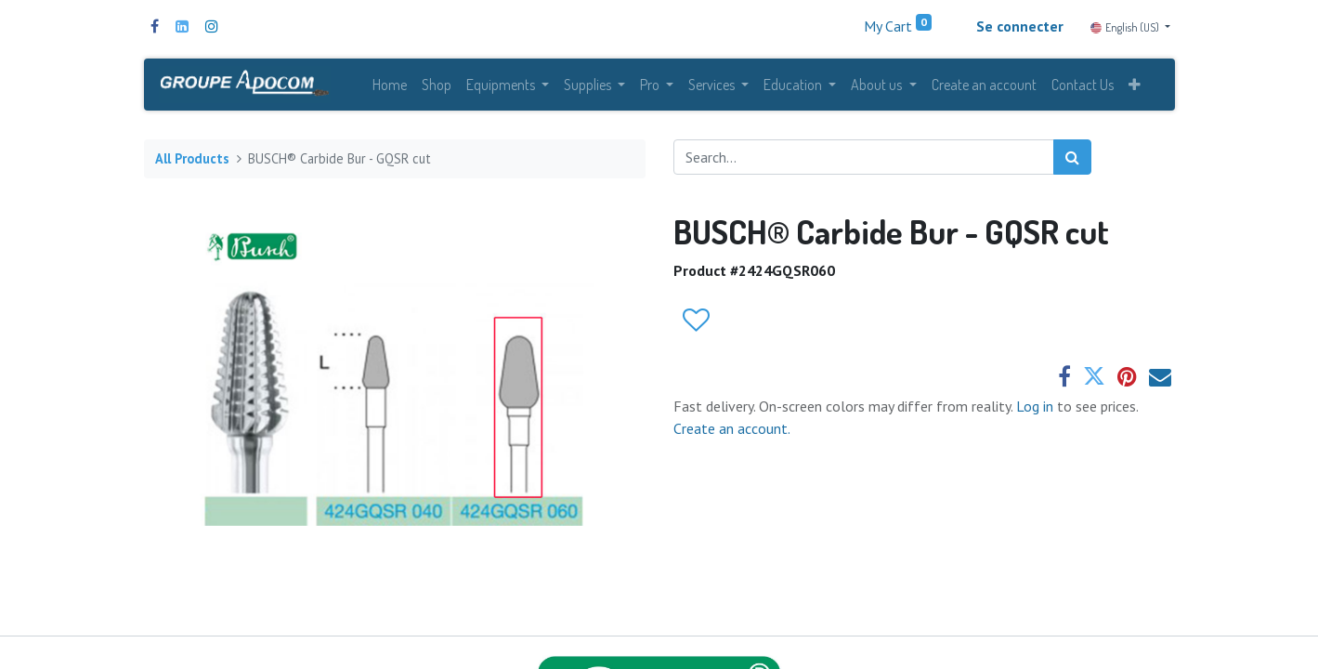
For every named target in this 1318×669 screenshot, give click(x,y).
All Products (192, 160)
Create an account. (731, 430)
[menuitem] (389, 85)
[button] (1134, 85)
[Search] (1072, 159)
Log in (1036, 408)
